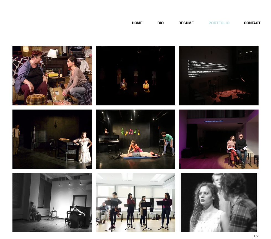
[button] (52, 75)
